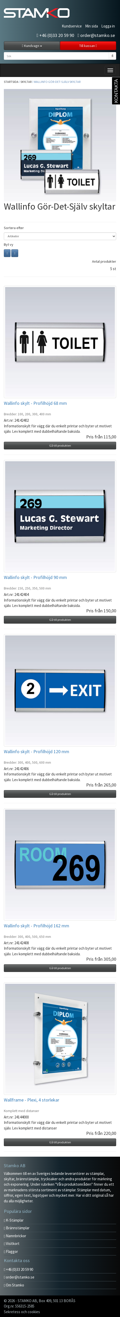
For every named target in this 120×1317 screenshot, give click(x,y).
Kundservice (72, 26)
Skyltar (26, 82)
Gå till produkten (60, 445)
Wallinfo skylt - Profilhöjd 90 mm (35, 577)
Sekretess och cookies (22, 1311)
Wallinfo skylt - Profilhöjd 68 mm (35, 403)
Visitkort (11, 1243)
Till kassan (88, 45)
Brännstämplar (16, 1227)
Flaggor (11, 1251)
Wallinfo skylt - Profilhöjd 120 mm (36, 751)
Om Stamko (14, 1285)
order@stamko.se (96, 35)
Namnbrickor (15, 1235)
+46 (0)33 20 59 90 (55, 35)
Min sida (91, 26)
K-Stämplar (14, 1220)
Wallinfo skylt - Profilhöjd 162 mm (36, 926)
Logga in (108, 26)
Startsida (11, 82)
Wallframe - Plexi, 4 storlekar (31, 1100)
